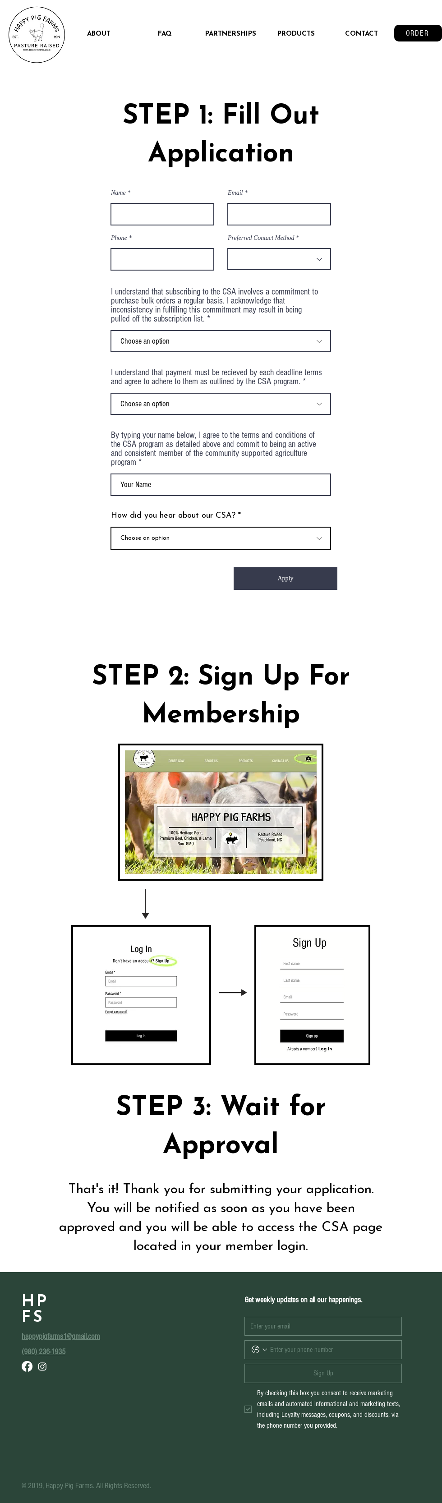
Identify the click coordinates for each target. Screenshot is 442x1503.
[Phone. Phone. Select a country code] (259, 1349)
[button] (296, 34)
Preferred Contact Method (261, 238)
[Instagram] (42, 1366)
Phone (119, 238)
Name (118, 193)
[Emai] (320, 1326)
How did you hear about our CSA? (173, 516)
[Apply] (285, 578)
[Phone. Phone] (332, 1350)
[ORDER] (418, 33)
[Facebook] (27, 1366)
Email (235, 193)
